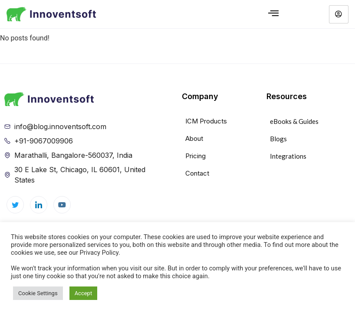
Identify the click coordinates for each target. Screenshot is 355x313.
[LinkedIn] (38, 204)
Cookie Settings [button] (38, 293)
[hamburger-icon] (273, 14)
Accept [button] (83, 293)
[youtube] (62, 204)
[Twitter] (15, 204)
